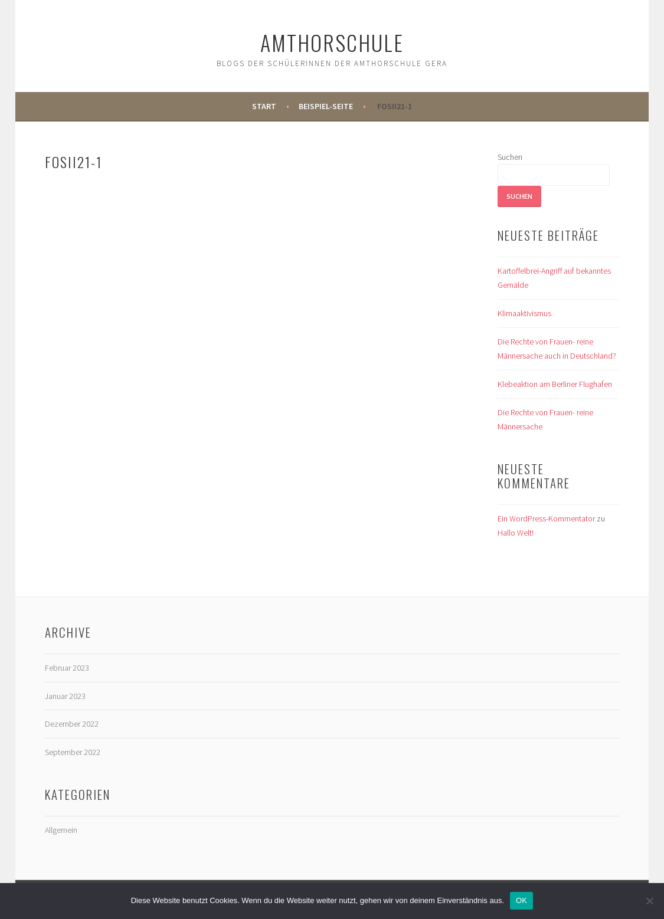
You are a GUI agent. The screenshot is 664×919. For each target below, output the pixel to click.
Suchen (510, 157)
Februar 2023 (67, 667)
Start (264, 106)
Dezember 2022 (72, 723)
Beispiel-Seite (326, 106)
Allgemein (61, 830)
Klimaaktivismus (524, 313)
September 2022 (72, 752)
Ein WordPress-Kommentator (546, 518)
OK (521, 900)
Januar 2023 (65, 696)
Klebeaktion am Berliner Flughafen (555, 384)
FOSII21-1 (394, 106)
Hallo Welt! (516, 532)
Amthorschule (332, 42)
